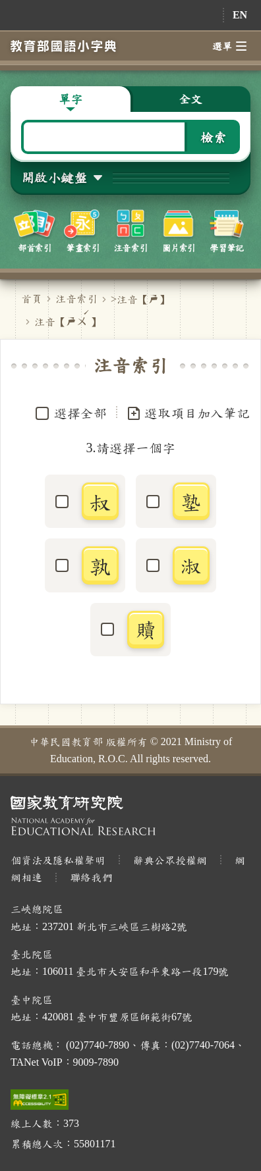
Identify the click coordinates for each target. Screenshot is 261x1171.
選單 (229, 46)
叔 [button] (100, 501)
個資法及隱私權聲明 (58, 860)
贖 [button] (145, 629)
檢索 (213, 137)
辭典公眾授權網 (170, 860)
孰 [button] (100, 565)
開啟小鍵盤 (54, 177)
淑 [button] (191, 565)
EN (240, 14)
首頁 (31, 298)
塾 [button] (191, 501)
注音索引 (76, 298)
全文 (190, 98)
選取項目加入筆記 (188, 413)
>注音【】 (140, 299)
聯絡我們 (91, 877)
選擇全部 (80, 412)
